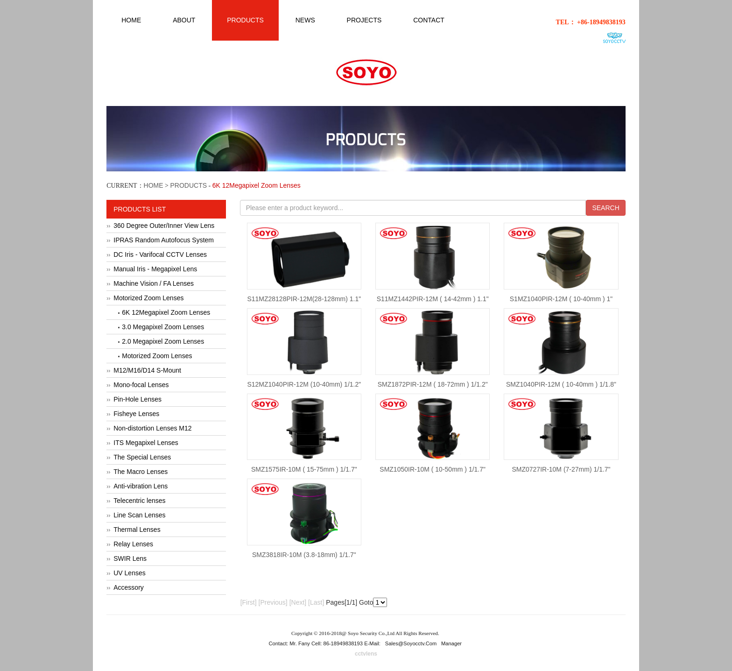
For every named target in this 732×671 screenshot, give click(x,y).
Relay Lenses (133, 544)
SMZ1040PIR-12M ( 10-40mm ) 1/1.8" (561, 384)
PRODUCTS (188, 185)
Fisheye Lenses (136, 413)
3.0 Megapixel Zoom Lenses (163, 327)
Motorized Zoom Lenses (148, 298)
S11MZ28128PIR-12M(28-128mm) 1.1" (304, 299)
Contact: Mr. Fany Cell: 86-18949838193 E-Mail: (325, 643)
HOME (153, 185)
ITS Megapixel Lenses (145, 442)
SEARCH (605, 208)
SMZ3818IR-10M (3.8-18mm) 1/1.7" (304, 554)
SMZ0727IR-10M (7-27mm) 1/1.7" (561, 469)
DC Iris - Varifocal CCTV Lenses (160, 254)
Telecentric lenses (139, 500)
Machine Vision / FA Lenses (153, 283)
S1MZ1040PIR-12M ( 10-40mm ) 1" (561, 299)
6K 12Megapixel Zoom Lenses (166, 312)
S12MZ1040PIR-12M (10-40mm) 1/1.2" (304, 384)
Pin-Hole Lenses (137, 399)
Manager (451, 643)
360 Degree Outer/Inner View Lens (163, 225)
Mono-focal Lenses (141, 384)
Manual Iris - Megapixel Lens (155, 269)
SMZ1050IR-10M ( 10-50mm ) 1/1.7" (433, 469)
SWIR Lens (130, 558)
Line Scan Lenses (139, 515)
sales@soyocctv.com (411, 643)
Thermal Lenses (136, 529)
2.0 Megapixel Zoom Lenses (163, 341)
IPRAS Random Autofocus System (163, 240)
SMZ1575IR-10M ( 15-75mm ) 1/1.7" (304, 469)
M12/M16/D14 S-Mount (147, 370)
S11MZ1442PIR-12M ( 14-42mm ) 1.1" (433, 299)
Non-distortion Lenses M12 (152, 428)
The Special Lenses (142, 457)
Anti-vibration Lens (140, 486)
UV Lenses (129, 573)
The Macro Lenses (140, 471)
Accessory (128, 587)
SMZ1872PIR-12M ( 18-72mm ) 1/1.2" (433, 384)
